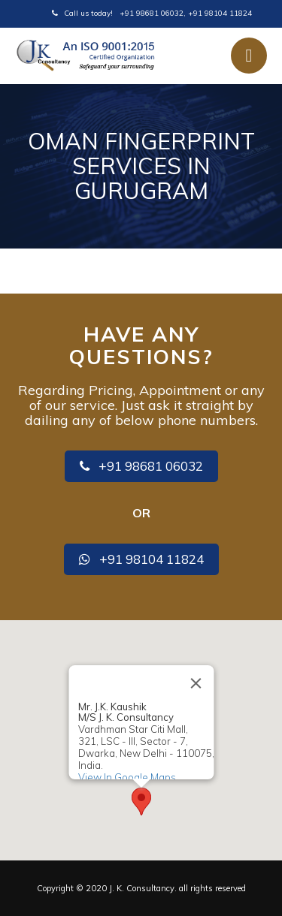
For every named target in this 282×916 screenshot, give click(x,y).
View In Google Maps (126, 776)
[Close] (195, 683)
